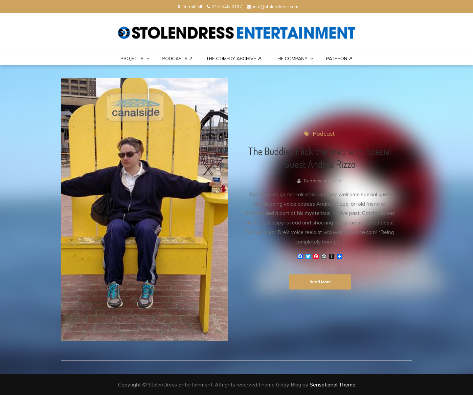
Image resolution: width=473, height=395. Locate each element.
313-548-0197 (224, 6)
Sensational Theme (332, 384)
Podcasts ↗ (177, 58)
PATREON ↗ (339, 58)
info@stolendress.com (272, 6)
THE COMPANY (291, 58)
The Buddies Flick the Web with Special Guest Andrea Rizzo (320, 157)
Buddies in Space (322, 181)
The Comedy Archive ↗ (233, 58)
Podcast (324, 133)
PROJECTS (132, 58)
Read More (320, 281)
